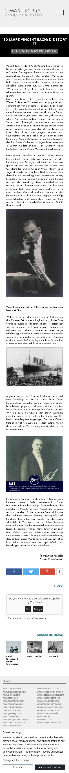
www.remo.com (44, 719)
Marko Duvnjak (34, 656)
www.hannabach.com (13, 707)
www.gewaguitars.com (48, 701)
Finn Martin (53, 656)
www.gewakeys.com (12, 713)
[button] (14, 571)
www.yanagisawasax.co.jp (15, 719)
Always (38, 609)
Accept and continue (49, 767)
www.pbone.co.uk (11, 716)
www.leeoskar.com (12, 710)
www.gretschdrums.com (14, 692)
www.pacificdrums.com (14, 722)
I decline (18, 767)
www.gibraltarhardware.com (50, 695)
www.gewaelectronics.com (50, 707)
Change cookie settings (16, 760)
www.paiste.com (10, 698)
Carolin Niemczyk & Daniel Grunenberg (12, 660)
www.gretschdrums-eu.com (50, 692)
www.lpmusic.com (11, 695)
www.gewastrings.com (13, 701)
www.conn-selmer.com (48, 710)
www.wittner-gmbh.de (47, 713)
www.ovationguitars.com (49, 698)
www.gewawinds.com (13, 704)
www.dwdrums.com (12, 688)
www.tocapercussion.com (49, 722)
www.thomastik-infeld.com (49, 704)
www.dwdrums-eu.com (48, 688)
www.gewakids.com (12, 725)
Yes (28, 609)
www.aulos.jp (43, 716)
